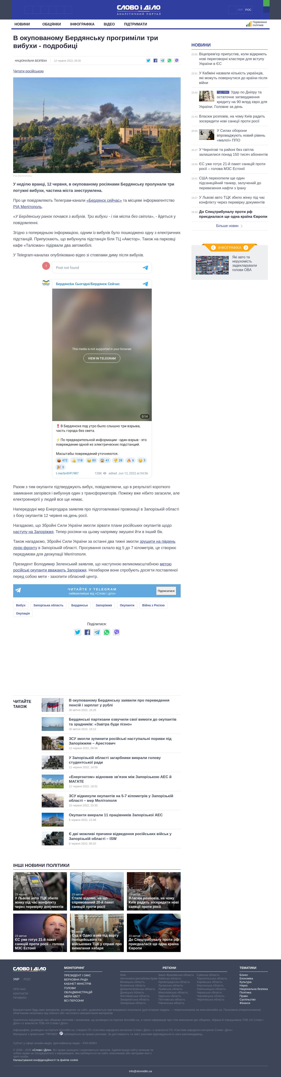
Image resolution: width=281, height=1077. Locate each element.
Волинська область (133, 985)
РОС (248, 9)
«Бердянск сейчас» (104, 200)
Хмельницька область (211, 989)
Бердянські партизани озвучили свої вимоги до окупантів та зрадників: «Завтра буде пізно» (123, 724)
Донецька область (132, 992)
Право (244, 996)
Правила (20, 997)
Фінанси (245, 1003)
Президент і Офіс (77, 975)
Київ (123, 975)
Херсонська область (210, 985)
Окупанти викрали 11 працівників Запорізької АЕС (117, 817)
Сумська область (208, 975)
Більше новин (229, 226)
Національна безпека (31, 60)
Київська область (170, 978)
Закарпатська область (135, 999)
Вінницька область (132, 982)
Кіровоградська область (174, 982)
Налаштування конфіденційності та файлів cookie (45, 1060)
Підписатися (166, 591)
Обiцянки (51, 24)
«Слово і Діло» (41, 1050)
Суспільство (248, 999)
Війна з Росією (153, 605)
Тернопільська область (212, 978)
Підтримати (135, 24)
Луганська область (171, 985)
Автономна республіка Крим (138, 978)
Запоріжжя (104, 605)
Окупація (23, 613)
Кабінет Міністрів (77, 983)
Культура (245, 982)
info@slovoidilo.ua (140, 1071)
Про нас (19, 989)
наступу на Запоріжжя (33, 532)
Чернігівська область (210, 999)
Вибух (20, 605)
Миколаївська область (173, 992)
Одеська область (170, 996)
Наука (243, 985)
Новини (23, 24)
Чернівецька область (210, 996)
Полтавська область (172, 999)
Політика (245, 992)
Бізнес (244, 975)
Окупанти (127, 605)
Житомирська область (135, 996)
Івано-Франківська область (176, 975)
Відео (109, 24)
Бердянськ (79, 605)
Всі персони (74, 1000)
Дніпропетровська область (137, 989)
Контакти (20, 993)
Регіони (169, 968)
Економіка (246, 978)
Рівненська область (171, 1003)
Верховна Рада (76, 979)
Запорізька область (48, 605)
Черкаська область (209, 992)
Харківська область (209, 982)
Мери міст (72, 996)
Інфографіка (82, 24)
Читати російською (28, 71)
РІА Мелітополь (27, 207)
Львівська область (171, 989)
